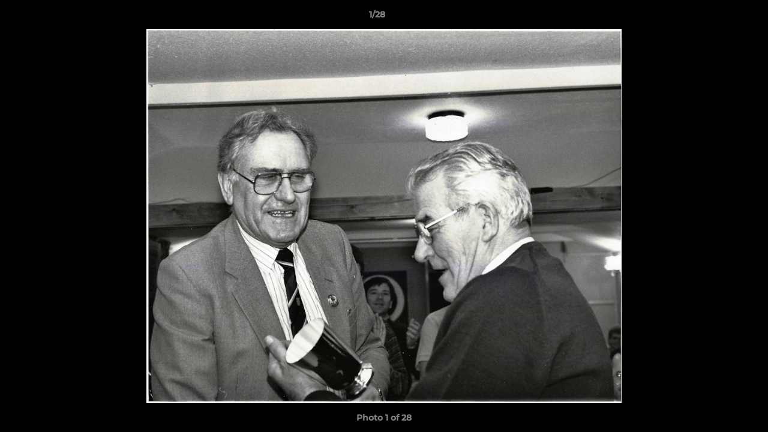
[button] (717, 17)
